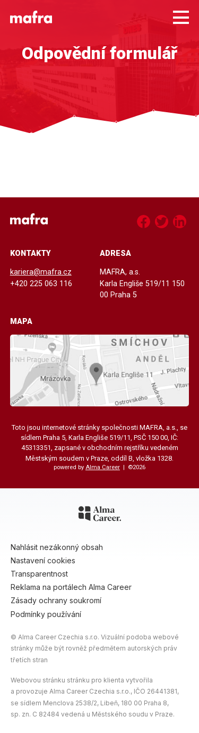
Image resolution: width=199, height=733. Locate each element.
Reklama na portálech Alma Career (71, 587)
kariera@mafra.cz (41, 272)
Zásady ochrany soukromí (56, 600)
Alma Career (102, 467)
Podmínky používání (46, 614)
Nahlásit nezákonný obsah (57, 547)
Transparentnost (39, 573)
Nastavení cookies (43, 560)
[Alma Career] (99, 515)
